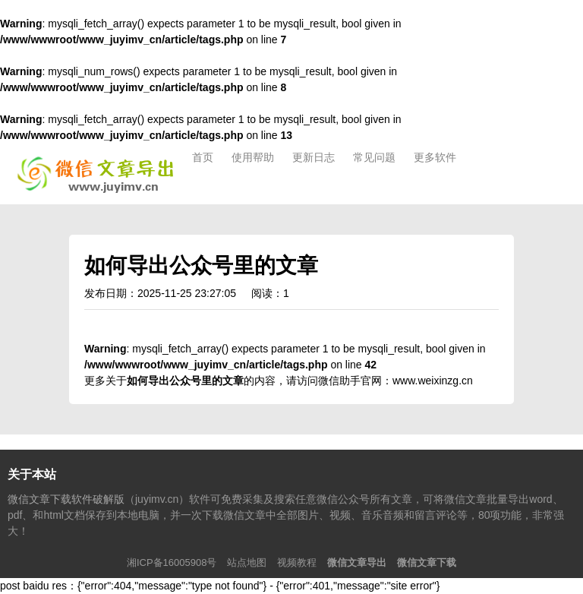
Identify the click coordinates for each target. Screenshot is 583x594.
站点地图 (246, 562)
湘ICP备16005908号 (172, 562)
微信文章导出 (356, 562)
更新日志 (313, 157)
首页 (202, 157)
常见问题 (374, 157)
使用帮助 (253, 157)
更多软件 (435, 157)
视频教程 (297, 562)
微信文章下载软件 (97, 174)
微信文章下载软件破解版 (66, 499)
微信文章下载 (426, 562)
